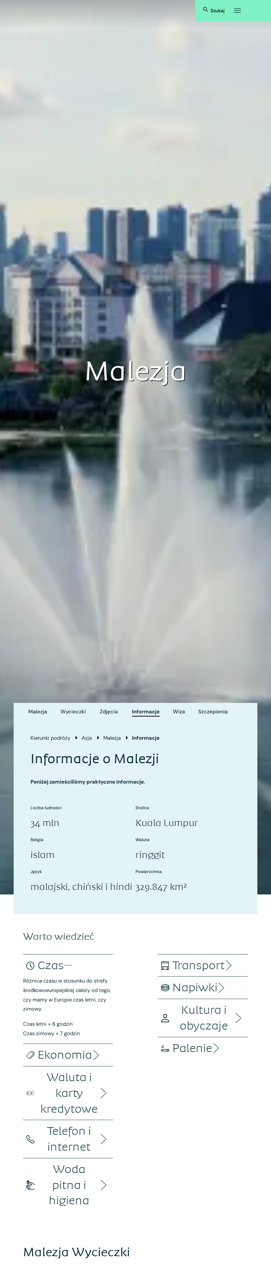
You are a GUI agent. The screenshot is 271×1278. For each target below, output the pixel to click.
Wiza (179, 711)
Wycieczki (73, 711)
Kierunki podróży (50, 737)
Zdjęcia (109, 711)
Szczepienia (213, 711)
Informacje (146, 711)
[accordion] (50, 965)
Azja (87, 737)
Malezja (37, 711)
